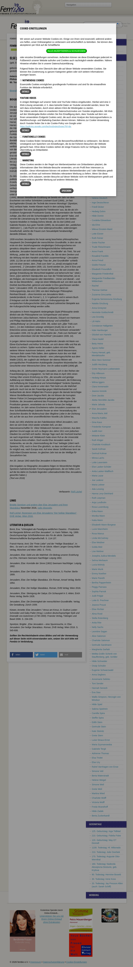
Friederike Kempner (101, 427)
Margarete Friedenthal (102, 273)
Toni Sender (98, 683)
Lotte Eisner (98, 233)
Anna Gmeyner (99, 308)
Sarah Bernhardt (100, 144)
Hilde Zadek (98, 811)
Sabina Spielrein (100, 709)
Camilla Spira (98, 713)
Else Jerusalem (99, 409)
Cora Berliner (98, 140)
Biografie (14, 90)
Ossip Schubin (99, 665)
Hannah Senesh (99, 688)
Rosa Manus (98, 533)
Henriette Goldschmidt (103, 312)
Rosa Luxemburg (100, 507)
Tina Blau (96, 149)
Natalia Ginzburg (100, 303)
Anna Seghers (99, 674)
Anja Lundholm (99, 502)
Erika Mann (97, 511)
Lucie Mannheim (100, 529)
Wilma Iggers (98, 382)
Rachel (95, 285)
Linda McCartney (100, 538)
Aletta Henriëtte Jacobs (103, 400)
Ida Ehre (96, 225)
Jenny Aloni (97, 73)
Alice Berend (98, 122)
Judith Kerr (97, 431)
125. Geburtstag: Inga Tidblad (106, 831)
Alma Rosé (97, 613)
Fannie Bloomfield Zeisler (104, 158)
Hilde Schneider (99, 661)
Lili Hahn (96, 321)
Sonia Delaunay (99, 193)
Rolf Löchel (76, 491)
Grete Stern (97, 735)
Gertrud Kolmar (99, 453)
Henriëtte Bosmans (101, 162)
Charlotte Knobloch (101, 444)
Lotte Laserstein (99, 462)
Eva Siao (96, 692)
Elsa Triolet (97, 758)
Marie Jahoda (98, 404)
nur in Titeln (122, 26)
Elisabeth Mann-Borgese (104, 524)
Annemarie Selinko (101, 679)
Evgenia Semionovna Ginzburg (107, 299)
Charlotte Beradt (100, 118)
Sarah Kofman (99, 449)
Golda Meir (97, 547)
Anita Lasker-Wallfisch (102, 471)
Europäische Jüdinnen (37, 38)
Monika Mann (98, 516)
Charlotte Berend (100, 126)
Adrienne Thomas (100, 753)
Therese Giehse (99, 290)
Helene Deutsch (99, 198)
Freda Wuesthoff (100, 807)
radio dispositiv (45, 508)
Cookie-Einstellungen (76, 962)
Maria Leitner (98, 484)
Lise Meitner (98, 551)
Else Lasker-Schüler (101, 467)
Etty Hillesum (98, 373)
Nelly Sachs (97, 627)
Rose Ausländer (99, 82)
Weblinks (24, 90)
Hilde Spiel (97, 704)
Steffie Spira (98, 717)
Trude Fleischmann (101, 247)
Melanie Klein (98, 435)
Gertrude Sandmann (102, 645)
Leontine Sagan (99, 631)
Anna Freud (97, 260)
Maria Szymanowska (102, 744)
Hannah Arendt (99, 78)
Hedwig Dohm (99, 211)
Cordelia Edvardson (101, 220)
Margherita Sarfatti (101, 649)
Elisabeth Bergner (100, 136)
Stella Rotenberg (100, 618)
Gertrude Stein (99, 726)
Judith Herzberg (99, 364)
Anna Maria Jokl (99, 413)
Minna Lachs (98, 458)
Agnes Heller (98, 348)
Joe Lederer (98, 480)
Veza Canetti (98, 180)
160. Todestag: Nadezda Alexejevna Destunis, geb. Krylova (104, 867)
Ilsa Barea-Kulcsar (101, 86)
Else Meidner (98, 542)
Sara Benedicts (99, 109)
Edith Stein (97, 722)
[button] (21, 654)
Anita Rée (96, 622)
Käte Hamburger (100, 330)
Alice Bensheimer (100, 113)
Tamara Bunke (99, 171)
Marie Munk (97, 569)
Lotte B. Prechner (100, 600)
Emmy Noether (99, 573)
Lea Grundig (98, 317)
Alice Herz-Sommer (101, 360)
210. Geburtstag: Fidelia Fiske (106, 835)
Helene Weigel (99, 780)
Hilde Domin (98, 216)
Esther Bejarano (99, 95)
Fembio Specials (17, 38)
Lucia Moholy (98, 564)
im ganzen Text (123, 23)
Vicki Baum (97, 91)
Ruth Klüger (97, 440)
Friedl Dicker (98, 207)
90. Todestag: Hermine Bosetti (106, 874)
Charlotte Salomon (101, 640)
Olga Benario (98, 104)
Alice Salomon (99, 636)
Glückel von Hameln (101, 334)
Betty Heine (97, 343)
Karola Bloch (98, 153)
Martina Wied (98, 793)
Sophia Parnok (99, 591)
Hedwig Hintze (99, 377)
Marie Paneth (98, 578)
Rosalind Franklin (100, 256)
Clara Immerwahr (100, 386)
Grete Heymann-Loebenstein (106, 369)
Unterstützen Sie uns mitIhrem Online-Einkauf (52, 919)
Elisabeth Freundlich (102, 269)
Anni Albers (97, 64)
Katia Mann (97, 520)
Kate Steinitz (98, 731)
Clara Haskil (98, 339)
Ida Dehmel (97, 189)
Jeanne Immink (99, 391)
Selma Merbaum (100, 560)
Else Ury (96, 762)
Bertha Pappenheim (101, 582)
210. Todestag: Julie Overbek (106, 852)
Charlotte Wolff (99, 798)
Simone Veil (97, 771)
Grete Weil (97, 789)
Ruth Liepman (98, 498)
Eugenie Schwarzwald (102, 670)
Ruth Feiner (97, 238)
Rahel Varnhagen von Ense (105, 767)
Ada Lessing (98, 489)
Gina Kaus (97, 422)
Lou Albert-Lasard (100, 69)
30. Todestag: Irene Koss (104, 879)
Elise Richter (98, 609)
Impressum (35, 962)
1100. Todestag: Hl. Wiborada (106, 847)
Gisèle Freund (99, 265)
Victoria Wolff (98, 802)
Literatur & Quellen (40, 90)
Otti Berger (97, 131)
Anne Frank (97, 251)
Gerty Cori (97, 184)
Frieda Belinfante (100, 100)
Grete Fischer (98, 242)
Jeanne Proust (99, 605)
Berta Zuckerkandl (101, 815)
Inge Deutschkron (100, 202)
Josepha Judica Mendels (104, 556)
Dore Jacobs (98, 395)
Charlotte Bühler (100, 176)
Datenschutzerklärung (53, 962)
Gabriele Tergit (99, 749)
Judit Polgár (97, 596)
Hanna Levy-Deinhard (102, 493)
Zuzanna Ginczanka (101, 294)
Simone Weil (98, 784)
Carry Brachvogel (100, 167)
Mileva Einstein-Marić (102, 229)
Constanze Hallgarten (102, 325)
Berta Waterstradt (100, 775)
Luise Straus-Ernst (101, 740)
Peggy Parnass (99, 587)
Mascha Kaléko (99, 418)
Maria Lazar (97, 475)
